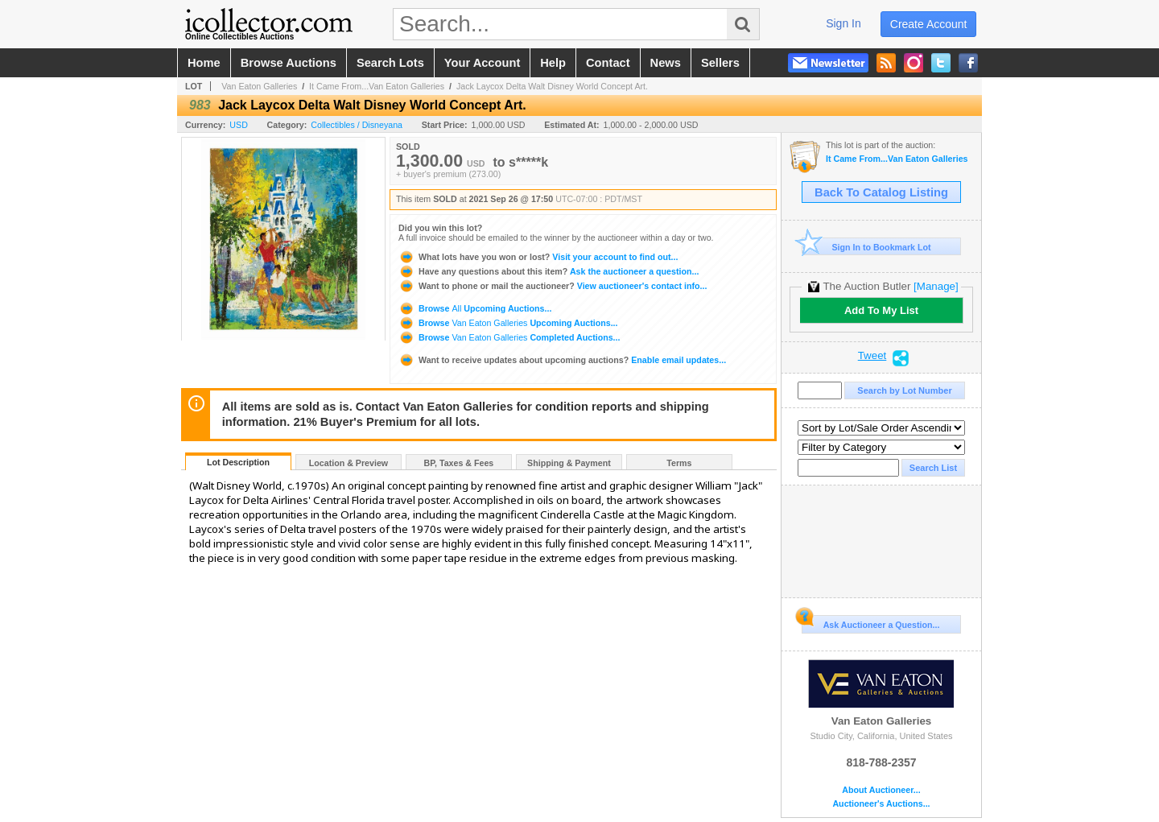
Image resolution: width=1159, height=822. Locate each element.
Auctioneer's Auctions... (881, 803)
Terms (678, 463)
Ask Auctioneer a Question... (870, 622)
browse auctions (288, 62)
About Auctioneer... (881, 790)
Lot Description (238, 462)
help (553, 62)
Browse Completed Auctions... (509, 337)
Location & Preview (348, 463)
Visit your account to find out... (538, 257)
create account (928, 24)
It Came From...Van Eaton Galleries (376, 86)
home (204, 62)
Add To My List (881, 310)
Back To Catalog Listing (881, 192)
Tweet (872, 355)
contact (608, 62)
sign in (843, 23)
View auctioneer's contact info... (552, 286)
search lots (390, 62)
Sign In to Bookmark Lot (866, 247)
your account (482, 62)
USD (238, 125)
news (665, 62)
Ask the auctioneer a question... (548, 271)
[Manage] (935, 286)
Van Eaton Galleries (259, 86)
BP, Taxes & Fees (459, 463)
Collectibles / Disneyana (356, 125)
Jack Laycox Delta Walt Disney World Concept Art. (552, 86)
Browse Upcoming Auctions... (474, 308)
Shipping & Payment (569, 463)
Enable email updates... (562, 360)
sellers (720, 62)
